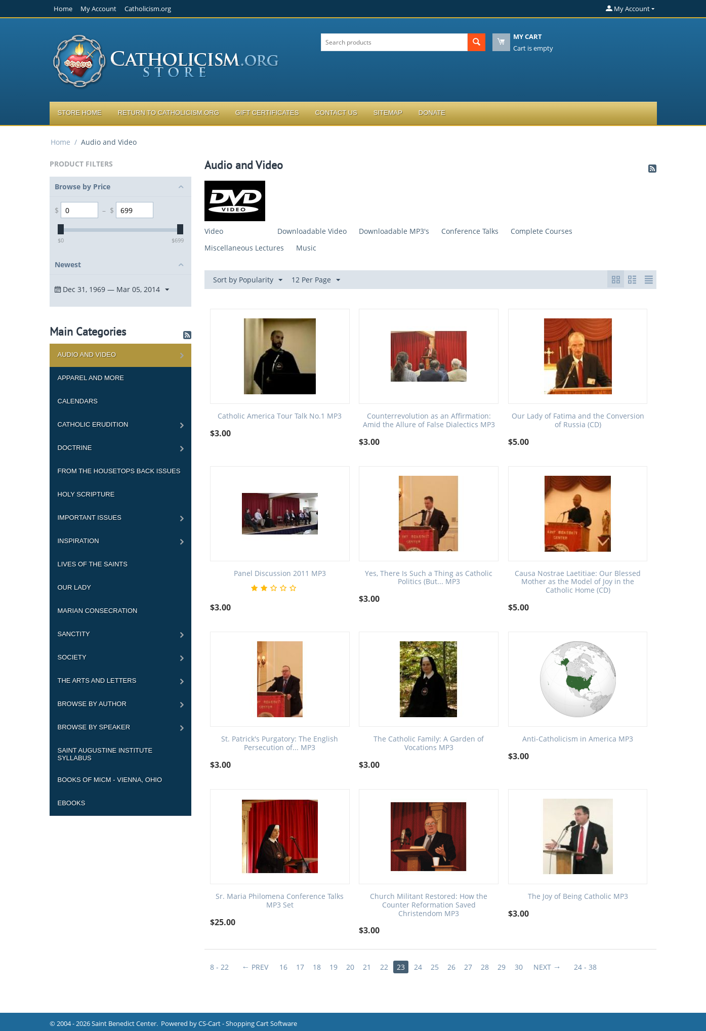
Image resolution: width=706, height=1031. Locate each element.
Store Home (80, 112)
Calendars (78, 401)
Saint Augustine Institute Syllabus (105, 754)
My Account (98, 8)
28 (490, 967)
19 (335, 967)
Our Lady (74, 587)
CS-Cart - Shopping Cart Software (247, 1023)
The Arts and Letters (97, 680)
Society (72, 657)
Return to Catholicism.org (168, 112)
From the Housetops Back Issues (119, 471)
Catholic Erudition (93, 424)
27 (473, 967)
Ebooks (72, 803)
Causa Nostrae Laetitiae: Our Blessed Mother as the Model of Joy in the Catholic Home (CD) (578, 582)
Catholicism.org (147, 8)
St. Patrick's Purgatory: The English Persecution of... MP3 (279, 743)
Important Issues (89, 517)
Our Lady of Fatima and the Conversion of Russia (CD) (578, 420)
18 (318, 967)
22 (387, 967)
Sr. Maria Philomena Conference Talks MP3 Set (280, 901)
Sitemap (387, 112)
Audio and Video (87, 354)
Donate (432, 112)
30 (525, 967)
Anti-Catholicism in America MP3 (577, 739)
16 (284, 967)
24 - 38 (592, 967)
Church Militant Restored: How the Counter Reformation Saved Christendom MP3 (428, 905)
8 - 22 (219, 967)
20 (353, 967)
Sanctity (74, 634)
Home (63, 8)
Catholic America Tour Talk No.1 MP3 (280, 416)
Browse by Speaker (94, 727)
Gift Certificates (267, 112)
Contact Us (336, 112)
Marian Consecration (98, 610)
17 (301, 967)
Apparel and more (91, 378)
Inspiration (78, 541)
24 (422, 967)
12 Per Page (316, 280)
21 (370, 967)
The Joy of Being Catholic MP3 (578, 896)
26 (456, 967)
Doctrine (75, 447)
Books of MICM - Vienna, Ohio (110, 779)
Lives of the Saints (93, 564)
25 (439, 967)
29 (508, 967)
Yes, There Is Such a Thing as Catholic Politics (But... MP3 (428, 578)
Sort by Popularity (247, 280)
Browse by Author (92, 704)
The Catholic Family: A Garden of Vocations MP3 (428, 743)
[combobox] (394, 42)
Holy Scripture (86, 494)
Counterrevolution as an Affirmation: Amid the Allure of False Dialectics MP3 (429, 420)
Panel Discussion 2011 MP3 (280, 573)
